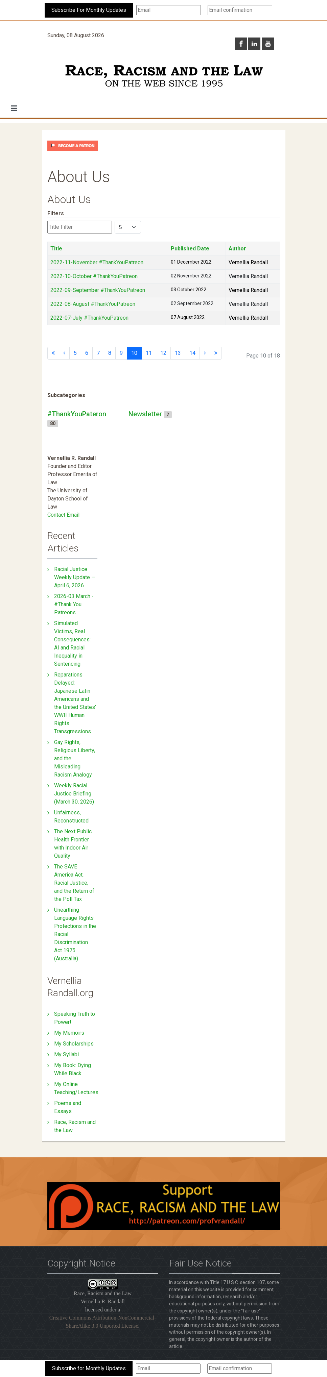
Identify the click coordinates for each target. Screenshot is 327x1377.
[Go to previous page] (64, 353)
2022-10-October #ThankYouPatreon (94, 276)
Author (237, 248)
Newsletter (145, 414)
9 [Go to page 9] (121, 353)
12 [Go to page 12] (163, 353)
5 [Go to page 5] (75, 353)
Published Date (190, 248)
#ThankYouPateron (76, 414)
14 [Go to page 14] (192, 353)
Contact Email (63, 515)
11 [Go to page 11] (149, 353)
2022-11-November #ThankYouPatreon (96, 262)
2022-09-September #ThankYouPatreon (97, 290)
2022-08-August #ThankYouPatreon (92, 304)
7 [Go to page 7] (98, 353)
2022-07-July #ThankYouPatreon (89, 318)
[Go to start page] (53, 353)
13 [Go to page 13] (178, 353)
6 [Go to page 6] (86, 353)
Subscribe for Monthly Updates (89, 1368)
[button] (14, 108)
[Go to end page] (216, 353)
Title (56, 248)
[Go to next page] (205, 353)
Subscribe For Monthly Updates (88, 10)
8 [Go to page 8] (109, 353)
